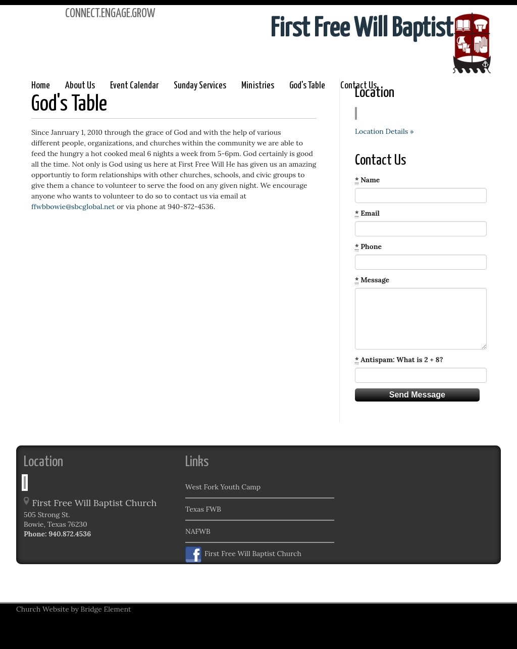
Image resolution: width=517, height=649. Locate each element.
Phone (368, 247)
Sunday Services (200, 85)
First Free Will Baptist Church (243, 554)
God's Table (307, 85)
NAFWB (198, 531)
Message (372, 280)
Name (367, 180)
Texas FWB (203, 509)
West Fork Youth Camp (223, 486)
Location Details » (384, 131)
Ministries (257, 85)
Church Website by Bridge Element (73, 609)
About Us (80, 85)
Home (40, 85)
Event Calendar (134, 85)
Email (367, 213)
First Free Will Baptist (362, 29)
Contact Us (358, 85)
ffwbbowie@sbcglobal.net (73, 206)
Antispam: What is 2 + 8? (399, 360)
